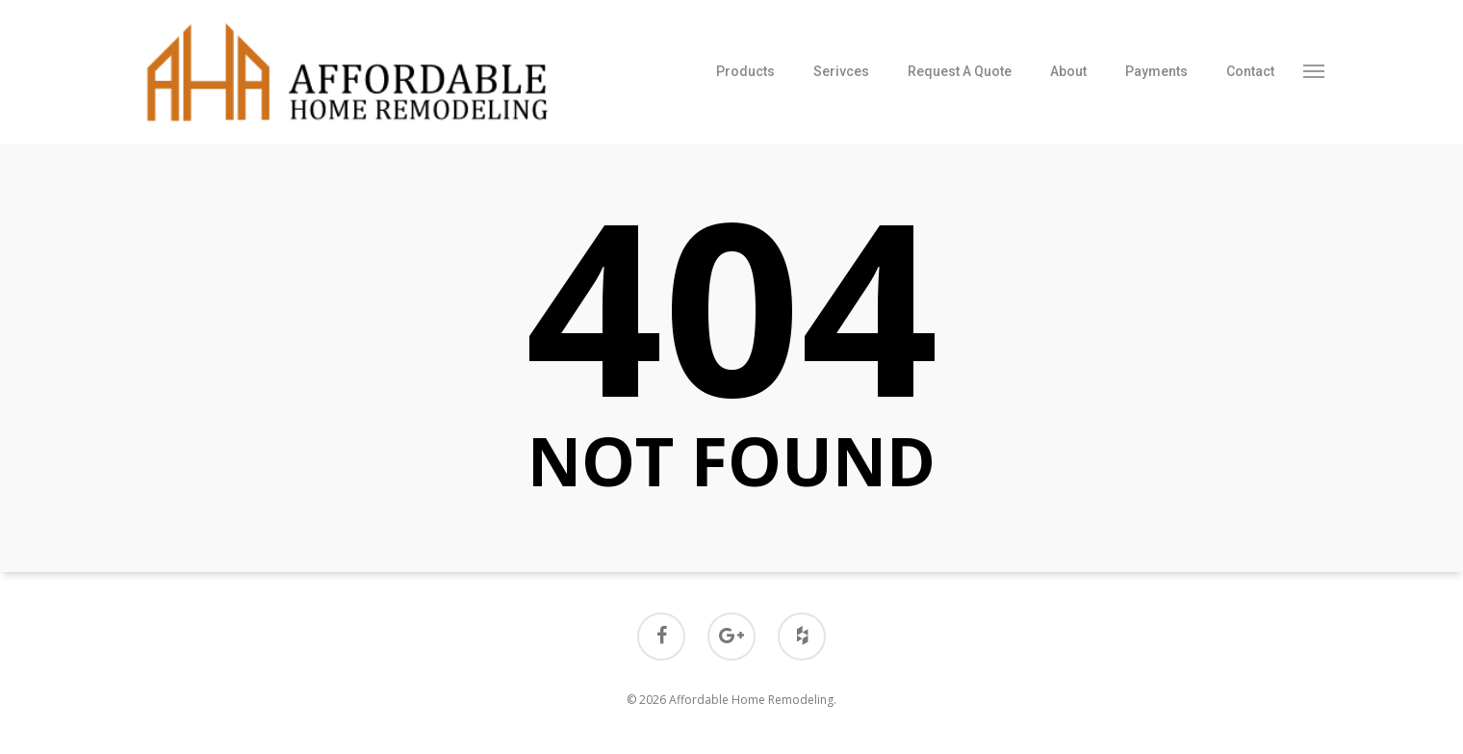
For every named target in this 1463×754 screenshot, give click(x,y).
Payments (1156, 71)
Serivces (841, 71)
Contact (1250, 71)
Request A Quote (960, 71)
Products (745, 71)
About (1068, 71)
